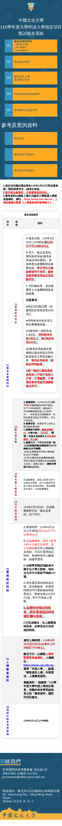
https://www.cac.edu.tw (38, 665)
